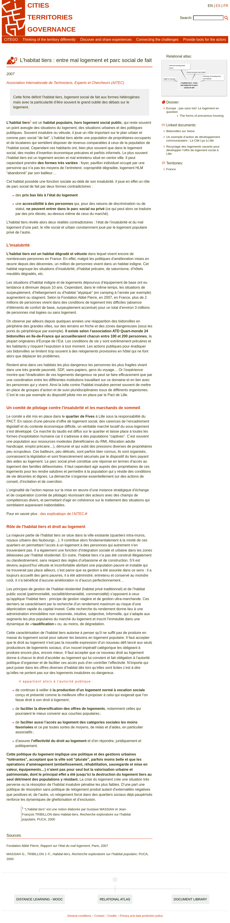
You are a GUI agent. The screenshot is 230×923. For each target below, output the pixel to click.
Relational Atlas (115, 899)
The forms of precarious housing (201, 115)
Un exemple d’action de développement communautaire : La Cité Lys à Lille (193, 138)
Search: (186, 18)
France (171, 169)
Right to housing (169, 79)
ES (218, 6)
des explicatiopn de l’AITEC (62, 514)
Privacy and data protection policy (141, 915)
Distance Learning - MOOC (39, 899)
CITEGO (11, 39)
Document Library (190, 899)
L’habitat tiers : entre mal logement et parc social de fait (189, 85)
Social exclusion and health (196, 72)
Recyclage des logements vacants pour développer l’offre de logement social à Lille (192, 150)
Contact (99, 915)
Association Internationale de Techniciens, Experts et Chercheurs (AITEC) (65, 83)
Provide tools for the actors (204, 39)
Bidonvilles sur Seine (180, 131)
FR (225, 6)
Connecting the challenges (157, 39)
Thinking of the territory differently (49, 39)
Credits (112, 915)
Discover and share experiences (106, 39)
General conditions (79, 915)
